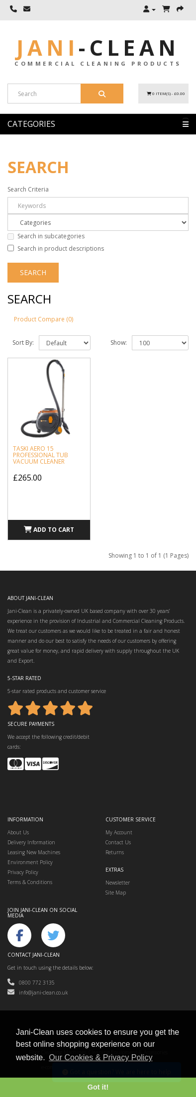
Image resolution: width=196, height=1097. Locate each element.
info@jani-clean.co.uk (37, 992)
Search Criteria (28, 189)
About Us (18, 832)
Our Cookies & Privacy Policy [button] (100, 1057)
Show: (118, 342)
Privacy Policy (22, 872)
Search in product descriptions (55, 248)
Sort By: (23, 342)
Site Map (115, 892)
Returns (114, 852)
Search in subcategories (46, 236)
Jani (98, 47)
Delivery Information (31, 842)
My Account (118, 832)
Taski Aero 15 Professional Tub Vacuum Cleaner (40, 455)
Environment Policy (30, 862)
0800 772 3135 (31, 982)
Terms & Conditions (29, 882)
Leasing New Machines (33, 852)
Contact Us (118, 842)
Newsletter (117, 882)
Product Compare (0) (43, 319)
